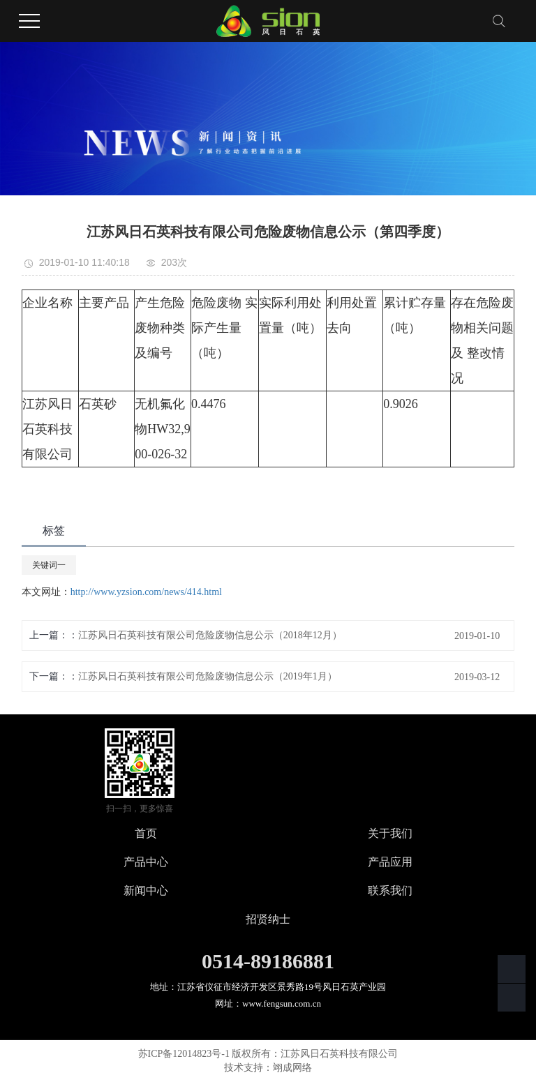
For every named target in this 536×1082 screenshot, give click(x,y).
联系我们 (390, 890)
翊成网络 (292, 1067)
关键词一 (49, 565)
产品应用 (390, 862)
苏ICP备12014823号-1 (184, 1054)
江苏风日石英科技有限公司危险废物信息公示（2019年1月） (207, 676)
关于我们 (390, 833)
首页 (146, 833)
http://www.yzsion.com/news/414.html (146, 592)
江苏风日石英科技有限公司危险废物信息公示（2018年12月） (210, 635)
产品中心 (146, 862)
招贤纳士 (268, 919)
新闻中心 (146, 890)
